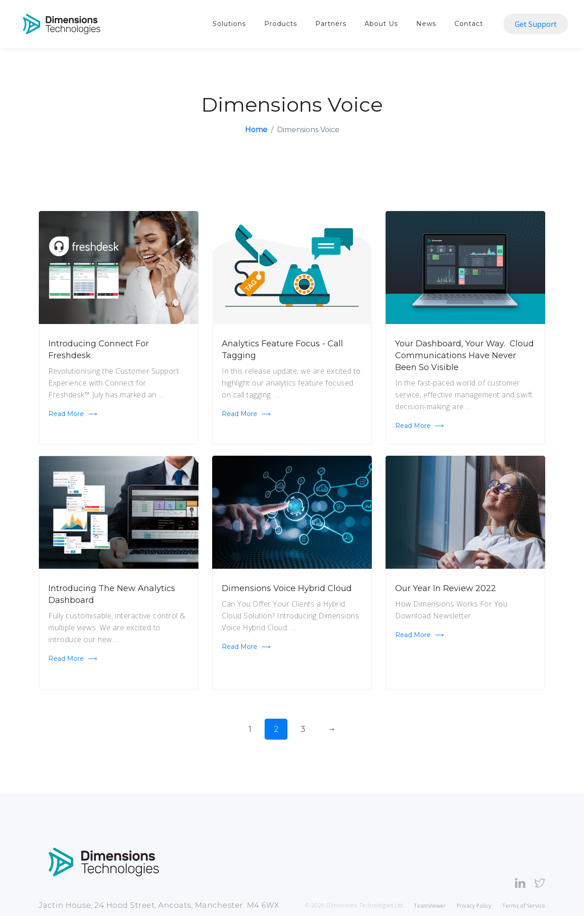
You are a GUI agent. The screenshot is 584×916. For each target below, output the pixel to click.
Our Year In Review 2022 (445, 588)
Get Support (536, 24)
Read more (72, 414)
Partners (330, 24)
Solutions (229, 24)
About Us (381, 24)
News (426, 24)
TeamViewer (430, 906)
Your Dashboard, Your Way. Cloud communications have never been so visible (464, 355)
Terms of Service (523, 906)
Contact (468, 24)
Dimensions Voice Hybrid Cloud (287, 588)
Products (280, 24)
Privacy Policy (474, 906)
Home (256, 129)
